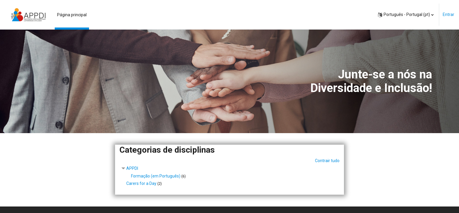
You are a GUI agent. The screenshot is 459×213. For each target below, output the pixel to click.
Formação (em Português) (155, 176)
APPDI (132, 168)
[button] (406, 14)
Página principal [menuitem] (72, 14)
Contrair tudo (327, 160)
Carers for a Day (141, 183)
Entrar (448, 14)
